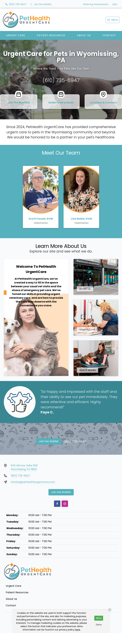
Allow (99, 618)
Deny (99, 624)
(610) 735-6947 (61, 80)
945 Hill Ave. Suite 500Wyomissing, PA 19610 (24, 467)
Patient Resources (51, 35)
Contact (109, 35)
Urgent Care (15, 35)
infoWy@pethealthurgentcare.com (33, 482)
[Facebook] (57, 503)
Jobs (114, 4)
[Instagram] (65, 503)
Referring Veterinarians (95, 4)
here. (78, 629)
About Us (84, 35)
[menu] (112, 20)
